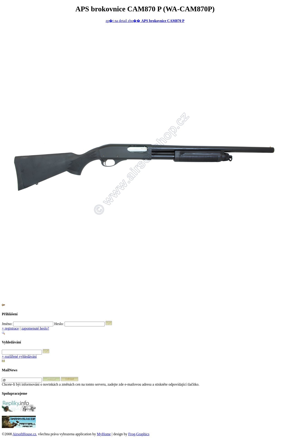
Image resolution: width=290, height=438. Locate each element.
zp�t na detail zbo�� (145, 21)
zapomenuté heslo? (35, 328)
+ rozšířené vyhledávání (19, 356)
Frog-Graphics (138, 434)
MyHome (104, 434)
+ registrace (10, 328)
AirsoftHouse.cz (24, 434)
